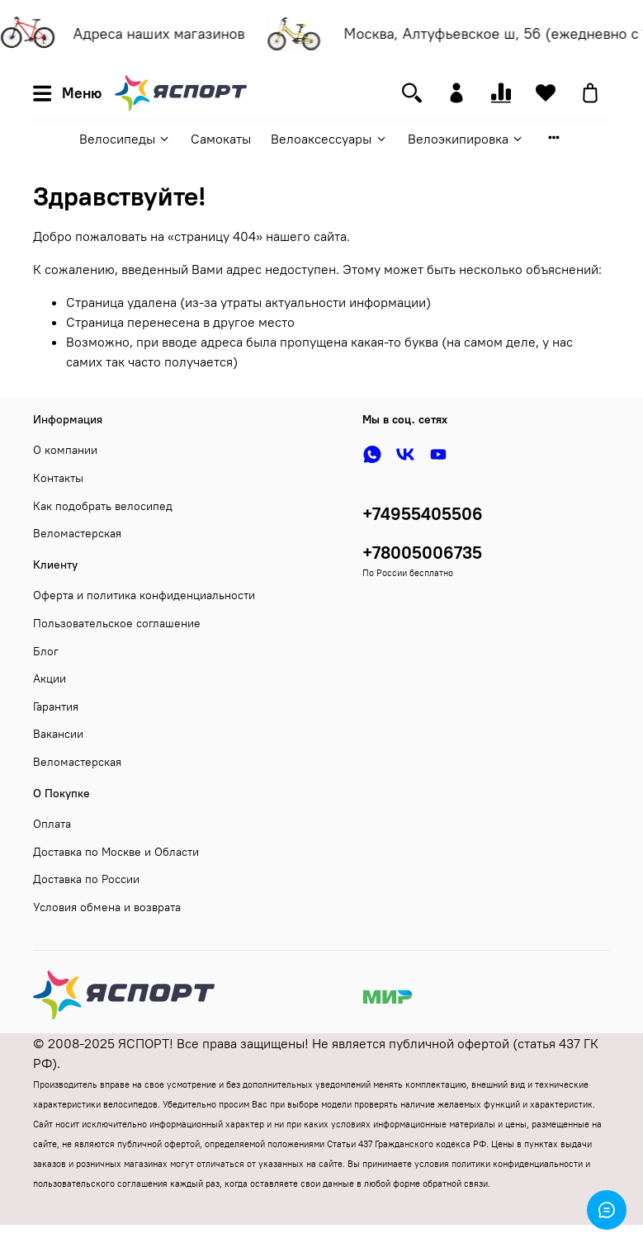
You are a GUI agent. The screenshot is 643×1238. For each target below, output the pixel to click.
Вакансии (58, 733)
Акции (49, 678)
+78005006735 (422, 552)
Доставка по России (86, 879)
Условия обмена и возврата (107, 907)
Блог (46, 651)
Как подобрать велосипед (103, 506)
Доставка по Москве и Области (116, 851)
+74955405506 (422, 514)
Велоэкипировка (466, 138)
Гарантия (55, 706)
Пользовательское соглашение (117, 623)
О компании (65, 449)
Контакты (58, 477)
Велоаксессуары (329, 138)
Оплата (52, 823)
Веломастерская (77, 533)
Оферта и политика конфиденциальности (144, 595)
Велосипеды (125, 138)
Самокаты (221, 138)
